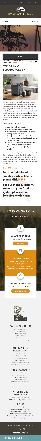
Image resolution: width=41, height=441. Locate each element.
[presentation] (6, 219)
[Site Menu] (20, 57)
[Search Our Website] (11, 22)
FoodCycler (7, 62)
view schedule (20, 291)
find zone (20, 243)
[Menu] (34, 22)
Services (15, 62)
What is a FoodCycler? (14, 60)
